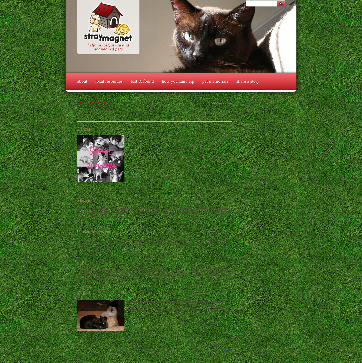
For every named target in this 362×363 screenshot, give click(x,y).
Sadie (82, 293)
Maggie (84, 200)
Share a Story (247, 81)
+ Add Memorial (221, 102)
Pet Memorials (215, 81)
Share (228, 351)
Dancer (83, 129)
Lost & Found (142, 81)
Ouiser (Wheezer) (93, 231)
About (82, 81)
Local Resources (109, 81)
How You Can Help (178, 81)
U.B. (81, 262)
